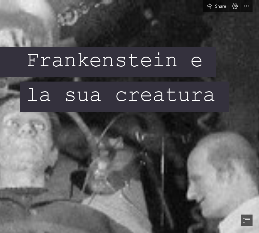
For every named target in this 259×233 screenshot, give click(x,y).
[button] (216, 6)
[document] (129, 116)
